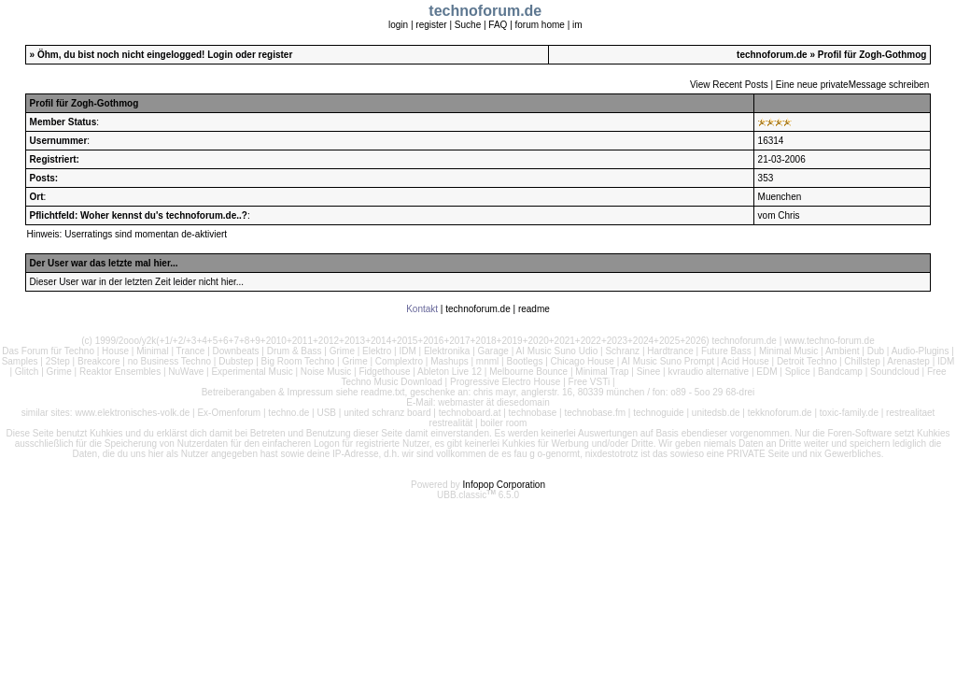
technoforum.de (772, 55)
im (577, 25)
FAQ (497, 25)
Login (219, 55)
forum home (540, 25)
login (398, 25)
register (430, 25)
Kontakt (422, 309)
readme (534, 309)
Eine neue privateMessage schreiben (853, 84)
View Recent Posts (729, 84)
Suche (468, 25)
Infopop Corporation (504, 485)
